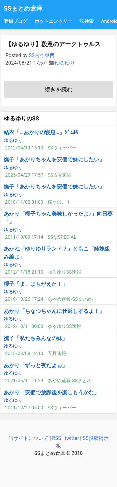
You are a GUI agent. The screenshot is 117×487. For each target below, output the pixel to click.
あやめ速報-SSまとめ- (70, 299)
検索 (87, 21)
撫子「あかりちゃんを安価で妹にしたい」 (54, 159)
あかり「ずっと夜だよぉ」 (35, 365)
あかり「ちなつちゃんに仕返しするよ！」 (54, 311)
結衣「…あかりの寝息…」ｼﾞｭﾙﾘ (41, 132)
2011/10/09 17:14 (24, 237)
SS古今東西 (42, 55)
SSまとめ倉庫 (23, 8)
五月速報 (56, 353)
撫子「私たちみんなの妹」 (35, 338)
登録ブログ (15, 21)
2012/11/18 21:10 (24, 272)
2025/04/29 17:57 (24, 175)
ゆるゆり (65, 63)
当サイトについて (28, 438)
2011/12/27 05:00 (24, 408)
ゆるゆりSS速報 (64, 272)
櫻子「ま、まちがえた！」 (35, 284)
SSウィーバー (61, 148)
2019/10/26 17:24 (24, 299)
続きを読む (59, 89)
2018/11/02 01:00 (24, 202)
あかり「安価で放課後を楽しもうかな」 (51, 392)
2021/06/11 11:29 (24, 380)
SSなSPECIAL (61, 237)
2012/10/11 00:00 (24, 326)
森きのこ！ (59, 202)
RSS (56, 438)
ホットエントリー (53, 21)
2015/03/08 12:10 (24, 353)
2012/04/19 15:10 (24, 148)
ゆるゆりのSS (21, 118)
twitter (72, 438)
